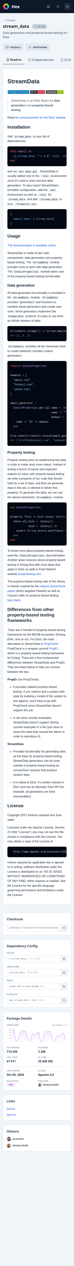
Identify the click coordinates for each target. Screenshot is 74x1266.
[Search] (58, 6)
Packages (9, 20)
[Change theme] (48, 6)
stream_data (16, 26)
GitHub (11, 1109)
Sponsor (11, 1114)
